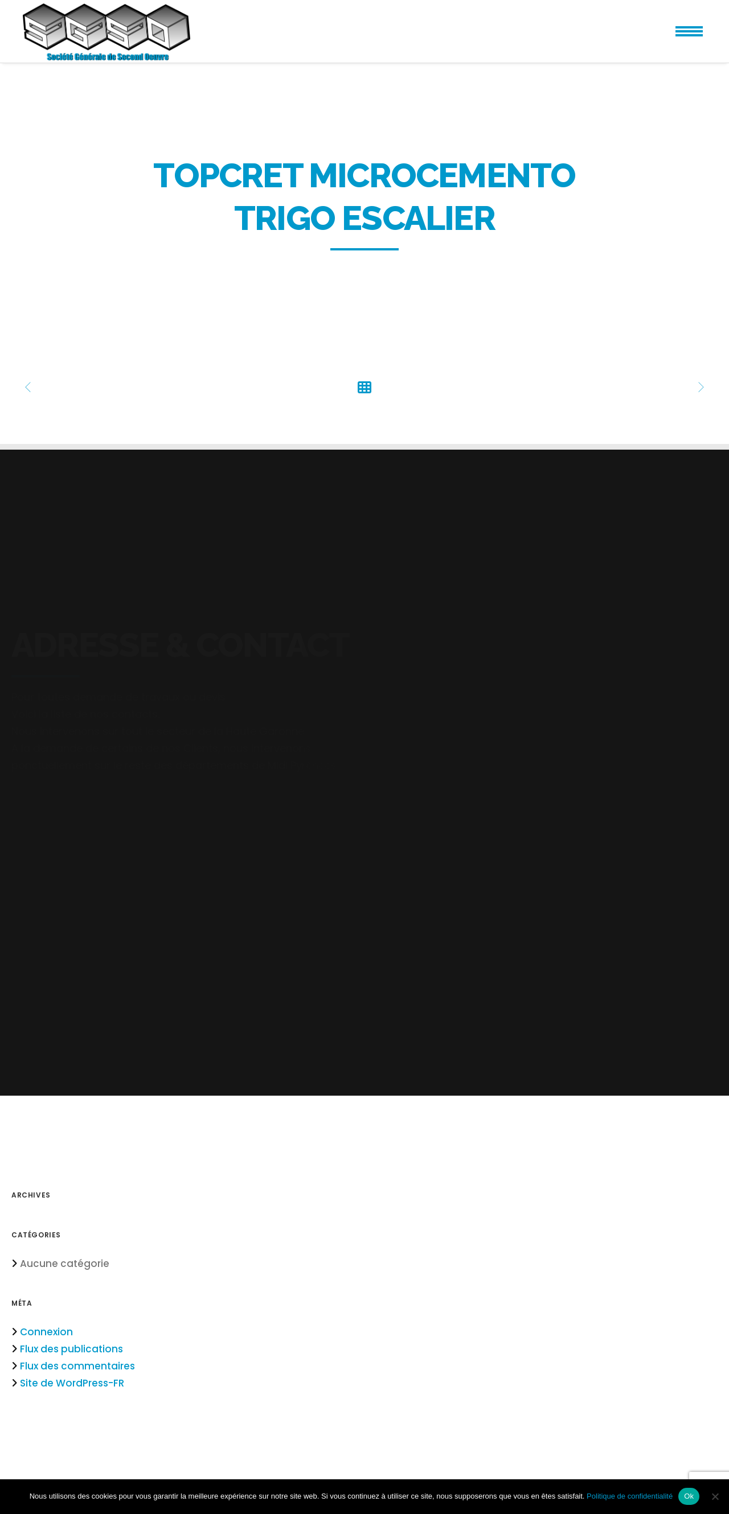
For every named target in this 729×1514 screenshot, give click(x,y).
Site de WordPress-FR (72, 1383)
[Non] (714, 1496)
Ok (689, 1496)
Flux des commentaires (77, 1366)
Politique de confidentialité (630, 1496)
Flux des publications (71, 1349)
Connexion (46, 1332)
